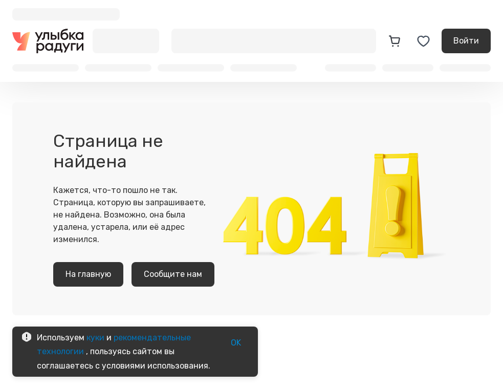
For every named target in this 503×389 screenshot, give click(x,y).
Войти (466, 41)
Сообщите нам (173, 274)
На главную (88, 274)
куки (95, 337)
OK (236, 343)
